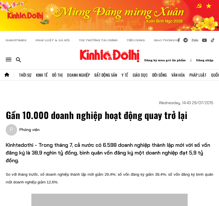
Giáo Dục (140, 75)
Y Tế (124, 75)
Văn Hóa (178, 75)
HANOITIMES (16, 40)
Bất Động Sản (105, 75)
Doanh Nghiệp (78, 75)
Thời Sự (25, 75)
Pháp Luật (197, 75)
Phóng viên (29, 129)
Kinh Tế (42, 75)
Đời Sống (159, 75)
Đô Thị (57, 75)
